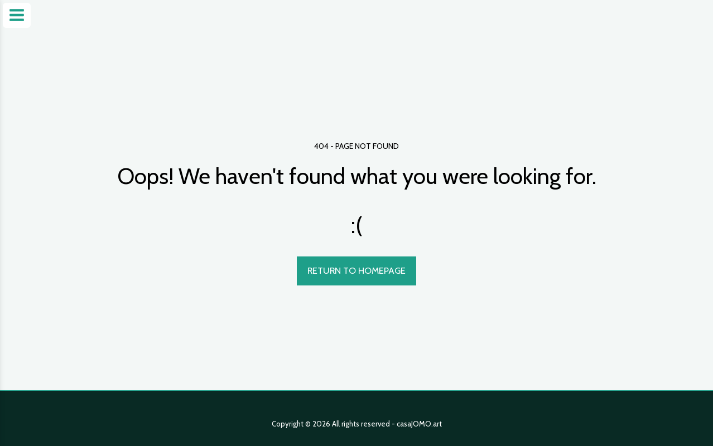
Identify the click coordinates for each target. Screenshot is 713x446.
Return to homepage (356, 270)
